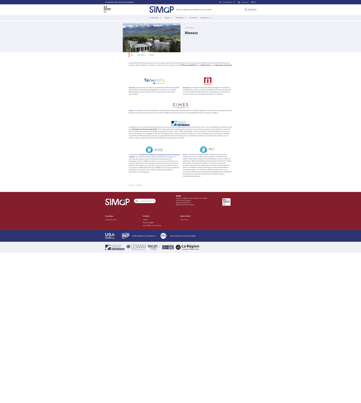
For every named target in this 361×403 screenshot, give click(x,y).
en (255, 2)
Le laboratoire (141, 55)
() (132, 156)
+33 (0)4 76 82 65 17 (144, 200)
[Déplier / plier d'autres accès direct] (227, 2)
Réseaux (151, 55)
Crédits (145, 219)
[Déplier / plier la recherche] (250, 9)
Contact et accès (110, 219)
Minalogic (186, 87)
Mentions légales (148, 222)
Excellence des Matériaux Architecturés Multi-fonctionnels (160, 154)
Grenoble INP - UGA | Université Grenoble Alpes (119, 2)
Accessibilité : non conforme (152, 225)
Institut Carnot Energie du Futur (164, 127)
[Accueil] (132, 55)
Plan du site (184, 219)
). (200, 176)
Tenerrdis (132, 87)
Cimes (131, 110)
